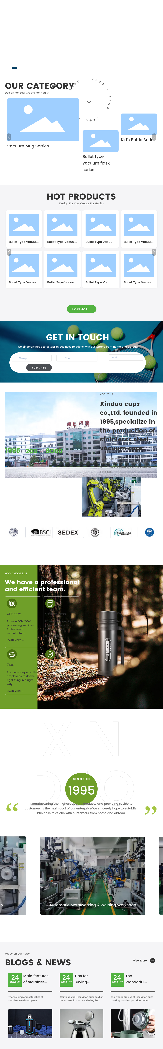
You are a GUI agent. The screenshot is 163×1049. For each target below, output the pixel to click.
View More (140, 961)
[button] (14, 68)
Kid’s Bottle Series (138, 140)
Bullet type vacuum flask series (96, 163)
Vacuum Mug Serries (28, 146)
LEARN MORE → (15, 640)
